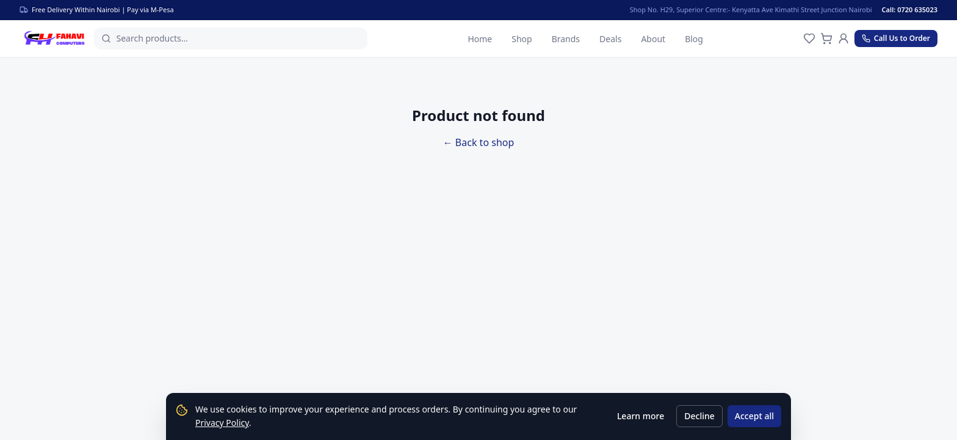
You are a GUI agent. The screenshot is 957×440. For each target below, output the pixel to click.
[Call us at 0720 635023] (895, 38)
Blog (694, 39)
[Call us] (917, 9)
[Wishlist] (809, 38)
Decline (699, 416)
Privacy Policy (222, 422)
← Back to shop (479, 142)
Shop (521, 39)
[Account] (843, 38)
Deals (610, 39)
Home (480, 39)
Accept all (754, 416)
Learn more (640, 416)
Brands (566, 39)
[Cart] (826, 38)
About (653, 39)
